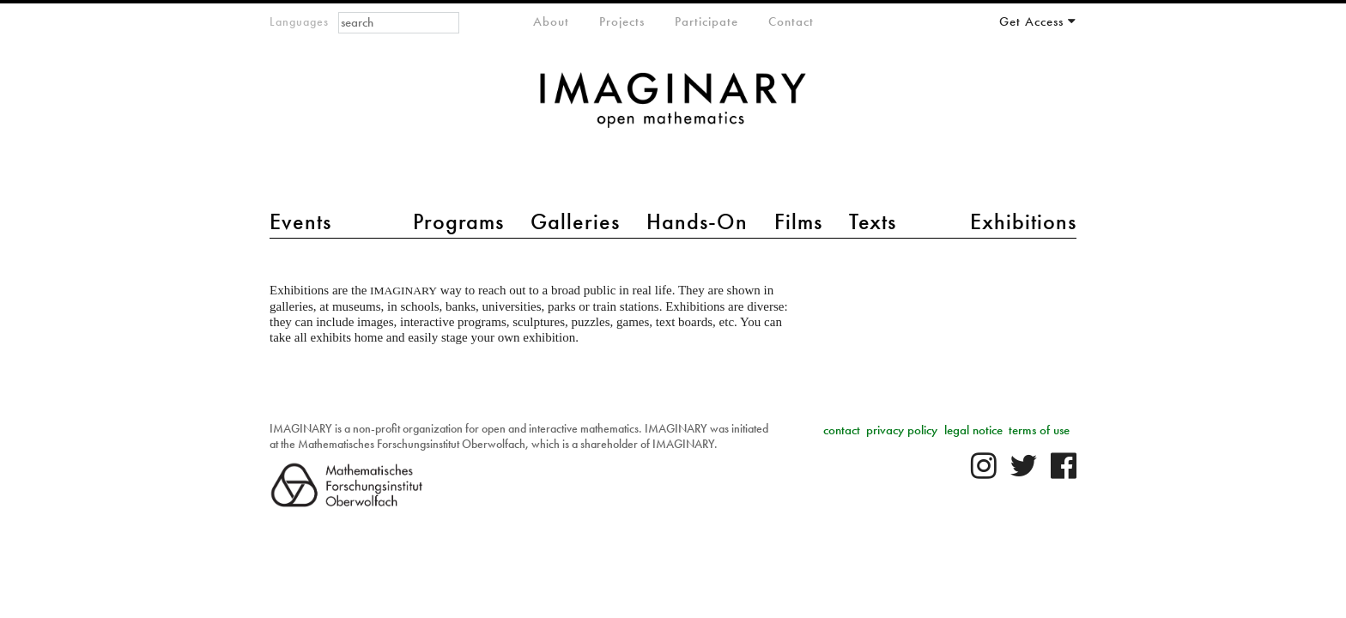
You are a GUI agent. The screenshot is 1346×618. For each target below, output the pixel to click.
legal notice (973, 430)
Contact (791, 21)
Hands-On (697, 221)
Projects (622, 21)
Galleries (575, 221)
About (551, 21)
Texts (872, 221)
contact (841, 430)
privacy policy (901, 430)
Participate (706, 21)
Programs (458, 221)
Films (798, 221)
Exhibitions (1023, 221)
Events (300, 221)
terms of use (1039, 430)
